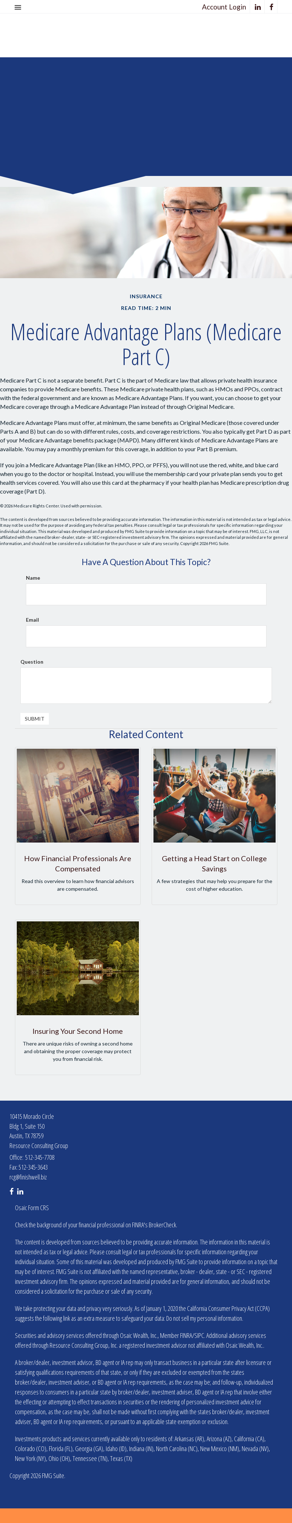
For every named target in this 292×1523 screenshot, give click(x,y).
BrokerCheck (162, 1224)
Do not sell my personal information (204, 1318)
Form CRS (38, 1207)
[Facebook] (271, 7)
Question (31, 662)
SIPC (199, 1335)
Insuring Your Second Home (77, 1031)
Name (33, 578)
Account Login (224, 7)
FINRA (186, 1335)
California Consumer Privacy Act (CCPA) (228, 1308)
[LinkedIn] (258, 7)
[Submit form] (34, 719)
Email (32, 620)
